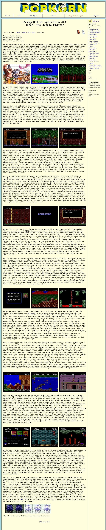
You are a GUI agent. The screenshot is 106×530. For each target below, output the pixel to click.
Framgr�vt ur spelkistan (95, 25)
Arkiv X (91, 92)
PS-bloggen (91, 95)
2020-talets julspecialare (94, 87)
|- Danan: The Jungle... (94, 61)
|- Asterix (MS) (92, 39)
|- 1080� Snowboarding (94, 31)
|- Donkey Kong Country (95, 65)
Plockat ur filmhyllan (94, 94)
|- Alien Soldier (92, 34)
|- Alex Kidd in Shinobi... (95, 32)
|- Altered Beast (92, 37)
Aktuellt (7, 16)
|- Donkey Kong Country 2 (95, 66)
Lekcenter (53, 16)
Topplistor (97, 16)
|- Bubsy (91, 46)
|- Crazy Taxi (92, 58)
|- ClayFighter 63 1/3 (94, 53)
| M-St (90, 72)
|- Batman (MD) (92, 44)
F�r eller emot (92, 78)
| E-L (90, 70)
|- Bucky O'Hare (92, 48)
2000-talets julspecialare (94, 83)
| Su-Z (90, 73)
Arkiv (19, 16)
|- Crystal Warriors (93, 60)
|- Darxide (91, 63)
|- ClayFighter (92, 49)
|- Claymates (92, 54)
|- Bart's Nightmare (93, 41)
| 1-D (90, 27)
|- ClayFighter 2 (92, 51)
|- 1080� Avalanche (93, 29)
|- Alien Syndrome (93, 36)
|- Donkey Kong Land (94, 68)
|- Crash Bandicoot (93, 56)
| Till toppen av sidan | (44, 521)
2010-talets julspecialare (94, 85)
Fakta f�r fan (34, 16)
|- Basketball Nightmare (94, 42)
